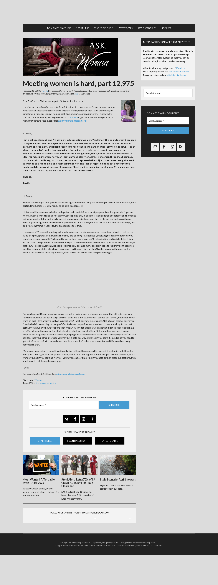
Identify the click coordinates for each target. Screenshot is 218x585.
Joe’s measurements (179, 70)
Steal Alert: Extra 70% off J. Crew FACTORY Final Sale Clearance (78, 481)
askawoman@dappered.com (72, 119)
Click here (73, 115)
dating (53, 381)
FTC (161, 576)
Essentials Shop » (77, 439)
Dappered (109, 11)
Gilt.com (154, 576)
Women (38, 378)
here (76, 92)
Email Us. (181, 66)
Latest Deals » (110, 439)
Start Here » (45, 439)
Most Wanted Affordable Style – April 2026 (39, 479)
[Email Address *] (63, 403)
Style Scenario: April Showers (118, 477)
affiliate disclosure (176, 73)
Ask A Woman (42, 381)
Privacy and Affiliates (139, 576)
